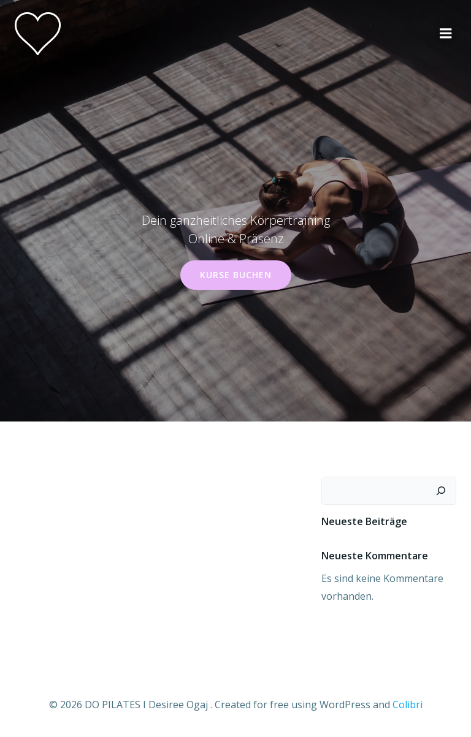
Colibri (407, 704)
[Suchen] (441, 490)
